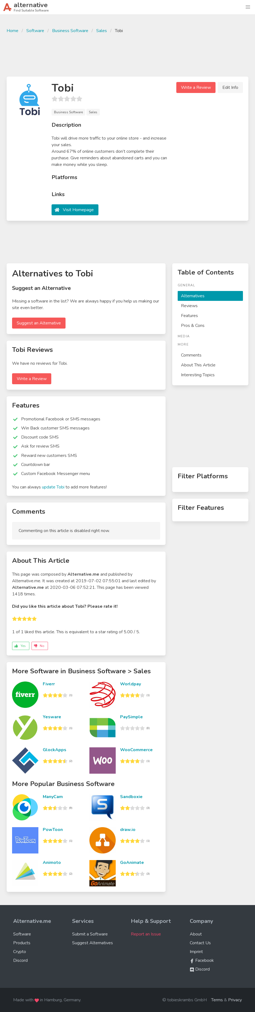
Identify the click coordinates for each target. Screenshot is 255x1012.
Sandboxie (131, 797)
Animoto (52, 863)
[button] (248, 7)
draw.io (127, 830)
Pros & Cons (193, 326)
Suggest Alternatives (92, 943)
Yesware (52, 717)
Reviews (189, 306)
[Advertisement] (127, 54)
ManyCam (53, 797)
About (196, 934)
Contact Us (200, 943)
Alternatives (193, 296)
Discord (20, 960)
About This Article (198, 365)
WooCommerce (136, 750)
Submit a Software (90, 934)
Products (21, 943)
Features (189, 316)
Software (35, 31)
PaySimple (131, 717)
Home (12, 31)
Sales (101, 31)
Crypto (19, 952)
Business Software (70, 31)
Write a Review (196, 87)
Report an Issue (146, 934)
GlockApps (54, 750)
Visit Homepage (78, 210)
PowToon (53, 830)
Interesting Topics (198, 375)
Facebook (202, 960)
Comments (191, 355)
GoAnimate (132, 863)
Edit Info (230, 87)
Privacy (235, 1000)
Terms (217, 1000)
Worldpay (130, 684)
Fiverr (49, 684)
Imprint (196, 952)
